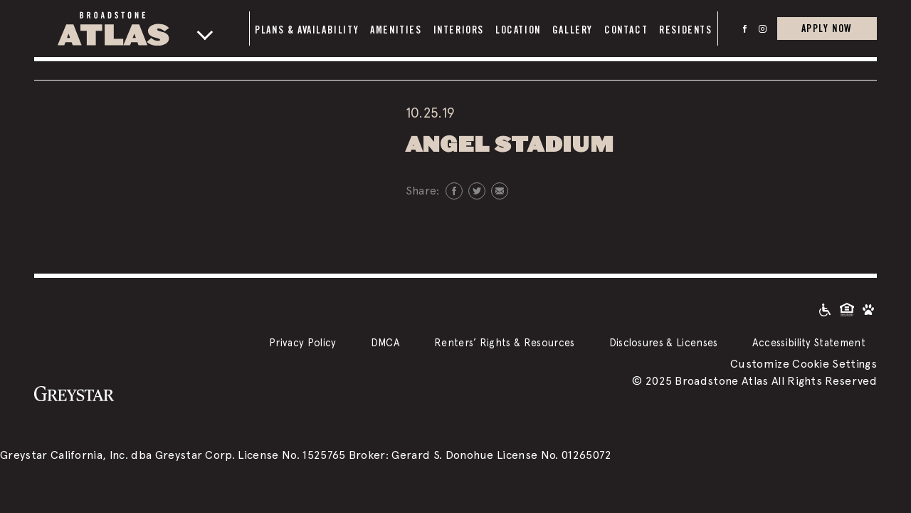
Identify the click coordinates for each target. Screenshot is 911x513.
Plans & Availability (307, 30)
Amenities (395, 30)
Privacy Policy (302, 342)
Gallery (572, 30)
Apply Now (827, 28)
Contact (626, 30)
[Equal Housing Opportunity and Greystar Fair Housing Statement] (847, 309)
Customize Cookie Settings (803, 363)
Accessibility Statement (808, 342)
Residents (685, 30)
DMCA (385, 342)
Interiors (458, 30)
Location (518, 30)
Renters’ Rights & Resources (504, 342)
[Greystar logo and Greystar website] (74, 392)
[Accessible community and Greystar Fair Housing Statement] (824, 309)
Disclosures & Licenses (663, 342)
